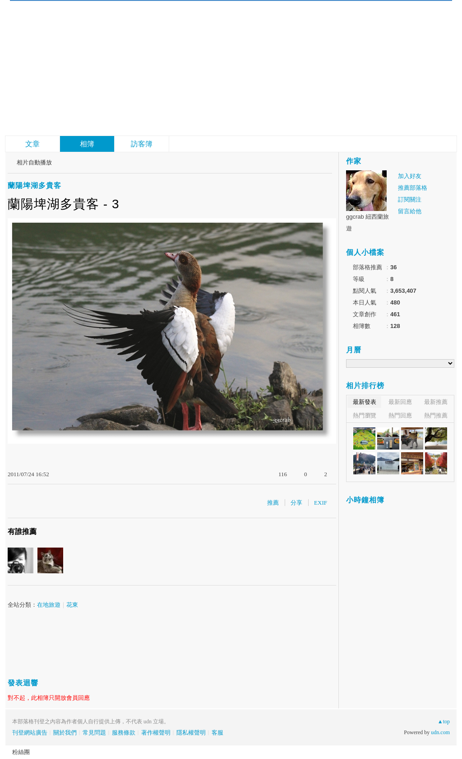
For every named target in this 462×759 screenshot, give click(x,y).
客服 (217, 732)
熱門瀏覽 (364, 415)
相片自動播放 (34, 162)
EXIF (320, 502)
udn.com (440, 732)
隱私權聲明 (191, 732)
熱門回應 (400, 415)
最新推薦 (436, 401)
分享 (296, 502)
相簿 (87, 144)
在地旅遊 (48, 604)
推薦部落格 (412, 187)
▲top (444, 721)
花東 (72, 604)
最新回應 (400, 401)
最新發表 (364, 401)
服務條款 (123, 732)
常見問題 (94, 732)
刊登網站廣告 (29, 732)
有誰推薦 (22, 531)
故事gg (81, 22)
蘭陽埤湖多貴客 (34, 185)
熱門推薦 (436, 415)
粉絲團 (21, 752)
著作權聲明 (156, 732)
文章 (32, 144)
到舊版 (127, 27)
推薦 (273, 502)
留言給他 (409, 211)
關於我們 (65, 732)
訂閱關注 (409, 199)
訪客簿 (141, 144)
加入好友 (409, 176)
